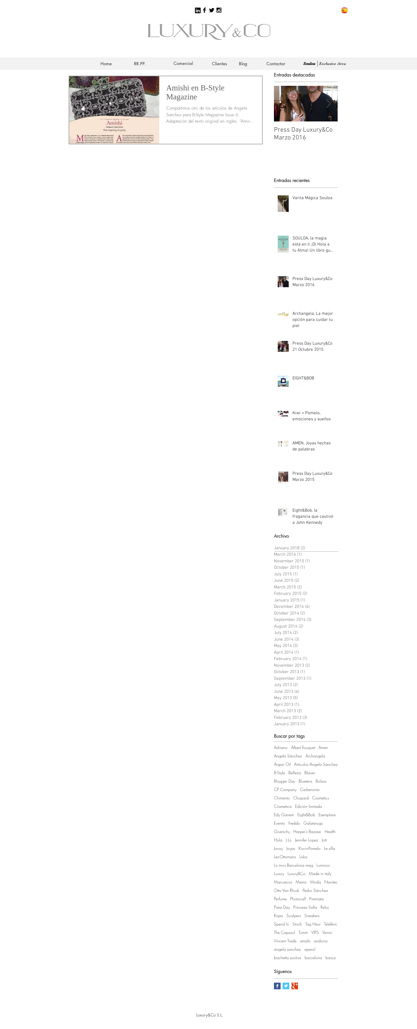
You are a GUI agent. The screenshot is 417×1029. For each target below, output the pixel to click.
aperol (309, 949)
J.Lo (289, 839)
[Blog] (243, 63)
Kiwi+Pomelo (310, 848)
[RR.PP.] (140, 63)
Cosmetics (320, 797)
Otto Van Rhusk (286, 890)
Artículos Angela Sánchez (316, 764)
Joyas (290, 848)
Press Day (282, 907)
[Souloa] (309, 63)
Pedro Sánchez (315, 890)
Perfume (280, 898)
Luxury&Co (297, 873)
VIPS (315, 932)
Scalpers (293, 915)
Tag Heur (313, 923)
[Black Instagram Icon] (218, 10)
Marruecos (283, 881)
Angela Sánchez (288, 755)
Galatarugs (313, 823)
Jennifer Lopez (306, 839)
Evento (279, 823)
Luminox (323, 865)
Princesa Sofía (305, 907)
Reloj (325, 907)
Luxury (279, 873)
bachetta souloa (287, 957)
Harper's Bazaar (307, 831)
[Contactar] (275, 63)
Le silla (329, 848)
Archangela (315, 755)
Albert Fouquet (303, 747)
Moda (315, 881)
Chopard (301, 797)
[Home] (106, 63)
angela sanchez (287, 949)
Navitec (331, 881)
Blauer (309, 772)
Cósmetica (283, 806)
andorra (321, 940)
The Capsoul (284, 932)
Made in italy (320, 873)
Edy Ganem (284, 814)
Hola (278, 839)
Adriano (281, 747)
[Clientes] (219, 63)
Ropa (278, 915)
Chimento (282, 797)
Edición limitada (308, 806)
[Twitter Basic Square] (286, 986)
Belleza (294, 772)
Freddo (294, 823)
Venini (327, 932)
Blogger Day (284, 781)
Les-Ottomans (285, 856)
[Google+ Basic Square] (294, 986)
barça (330, 957)
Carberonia (309, 789)
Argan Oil (282, 764)
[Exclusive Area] (332, 63)
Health (330, 831)
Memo (301, 881)
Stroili (297, 923)
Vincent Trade (285, 940)
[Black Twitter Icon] (211, 10)
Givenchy (282, 831)
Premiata (316, 898)
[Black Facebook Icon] (204, 10)
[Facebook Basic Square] (277, 986)
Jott (324, 839)
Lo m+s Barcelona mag (293, 865)
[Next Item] (328, 103)
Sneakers (311, 915)
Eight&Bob (306, 814)
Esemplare (327, 814)
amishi (305, 940)
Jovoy (278, 848)
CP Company (285, 789)
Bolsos (321, 781)
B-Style (279, 772)
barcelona (313, 957)
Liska (303, 856)
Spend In (281, 923)
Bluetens (305, 781)
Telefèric (330, 923)
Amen (323, 747)
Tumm (303, 932)
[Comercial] (183, 63)
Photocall (298, 898)
